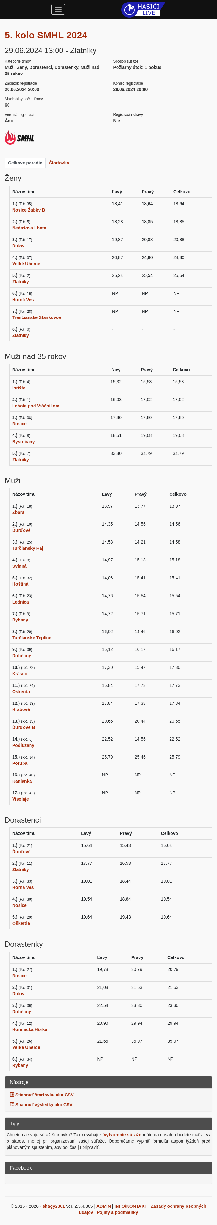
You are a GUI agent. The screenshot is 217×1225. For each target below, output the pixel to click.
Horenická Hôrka (29, 1029)
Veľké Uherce (26, 263)
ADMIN (103, 1206)
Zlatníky (20, 281)
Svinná (19, 566)
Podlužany (23, 745)
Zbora (18, 512)
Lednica (20, 601)
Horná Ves (23, 299)
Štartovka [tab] (59, 162)
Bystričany (23, 441)
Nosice (19, 423)
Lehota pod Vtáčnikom (35, 405)
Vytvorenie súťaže (122, 1134)
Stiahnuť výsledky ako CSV (41, 1104)
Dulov (18, 245)
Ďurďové (21, 530)
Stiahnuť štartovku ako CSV (42, 1094)
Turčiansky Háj (27, 548)
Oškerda (21, 691)
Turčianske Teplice (31, 637)
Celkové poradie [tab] (25, 162)
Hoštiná (20, 584)
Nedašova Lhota (29, 227)
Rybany (20, 619)
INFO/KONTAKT (130, 1206)
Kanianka (22, 781)
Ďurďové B (23, 727)
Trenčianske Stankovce (36, 317)
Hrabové (21, 709)
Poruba (19, 763)
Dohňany (21, 655)
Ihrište (18, 387)
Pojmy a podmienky (117, 1212)
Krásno (19, 673)
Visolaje (20, 799)
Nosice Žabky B (28, 209)
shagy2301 (53, 1206)
